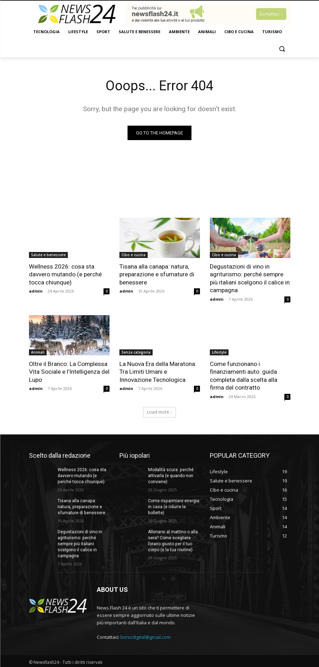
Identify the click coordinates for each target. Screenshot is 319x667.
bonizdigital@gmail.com (145, 635)
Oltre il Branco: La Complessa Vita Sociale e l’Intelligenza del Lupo (69, 371)
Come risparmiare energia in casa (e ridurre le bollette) (173, 505)
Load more (159, 411)
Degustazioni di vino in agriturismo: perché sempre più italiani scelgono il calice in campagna (250, 278)
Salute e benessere (48, 254)
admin (36, 290)
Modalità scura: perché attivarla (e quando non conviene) (170, 474)
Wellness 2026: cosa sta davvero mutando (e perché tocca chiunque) (65, 274)
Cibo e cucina (134, 254)
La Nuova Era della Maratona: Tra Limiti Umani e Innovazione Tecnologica (157, 371)
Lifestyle (219, 351)
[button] (282, 49)
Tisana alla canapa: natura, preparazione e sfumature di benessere (156, 274)
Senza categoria (136, 351)
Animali (38, 351)
